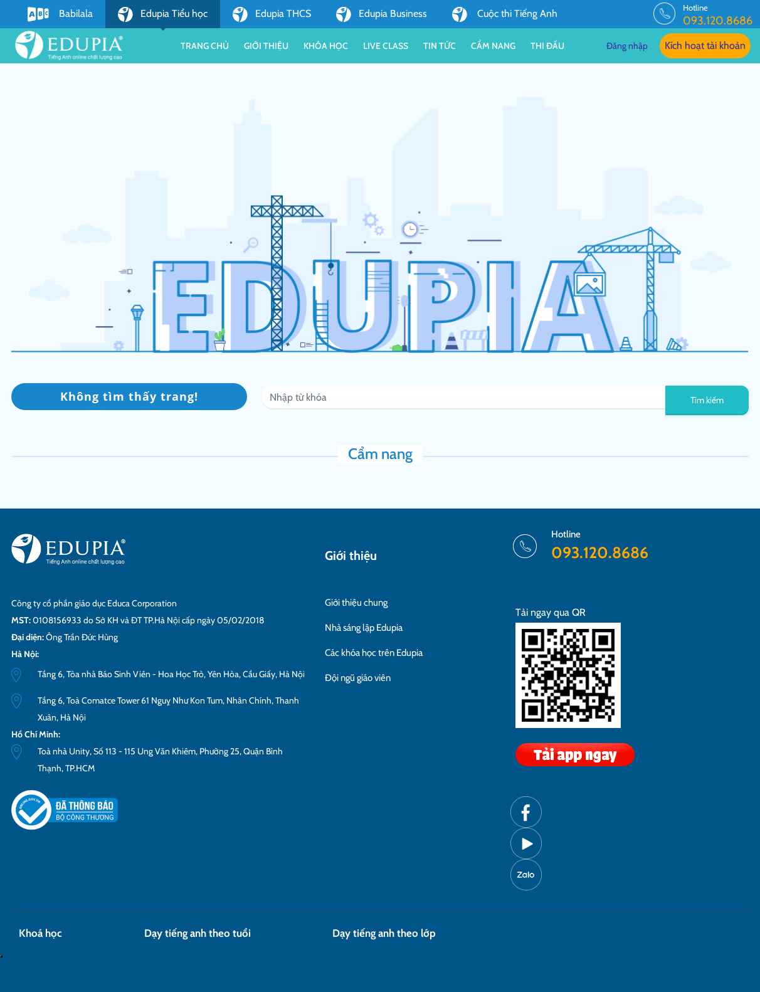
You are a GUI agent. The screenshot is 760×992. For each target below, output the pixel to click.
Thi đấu (547, 45)
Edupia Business (381, 14)
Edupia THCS (272, 14)
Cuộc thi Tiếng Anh (504, 14)
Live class (385, 45)
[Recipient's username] (464, 397)
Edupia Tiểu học (162, 17)
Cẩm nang (493, 45)
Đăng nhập (627, 45)
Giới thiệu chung (356, 602)
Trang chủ (205, 45)
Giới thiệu (266, 45)
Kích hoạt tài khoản (705, 45)
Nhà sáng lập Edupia (364, 627)
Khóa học (325, 45)
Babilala (60, 14)
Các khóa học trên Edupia (374, 652)
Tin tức (439, 45)
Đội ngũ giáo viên (358, 677)
